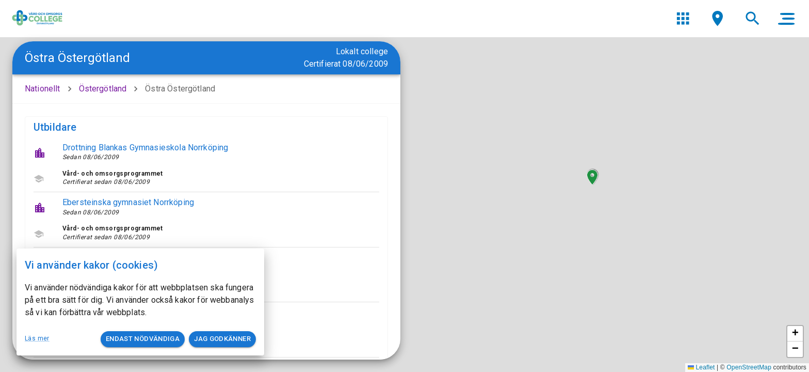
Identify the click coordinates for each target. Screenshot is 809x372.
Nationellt (42, 89)
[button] (592, 177)
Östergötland (103, 89)
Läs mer (37, 338)
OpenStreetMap (748, 367)
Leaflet (701, 367)
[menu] (683, 18)
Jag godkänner (222, 339)
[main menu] (786, 18)
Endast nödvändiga (143, 339)
